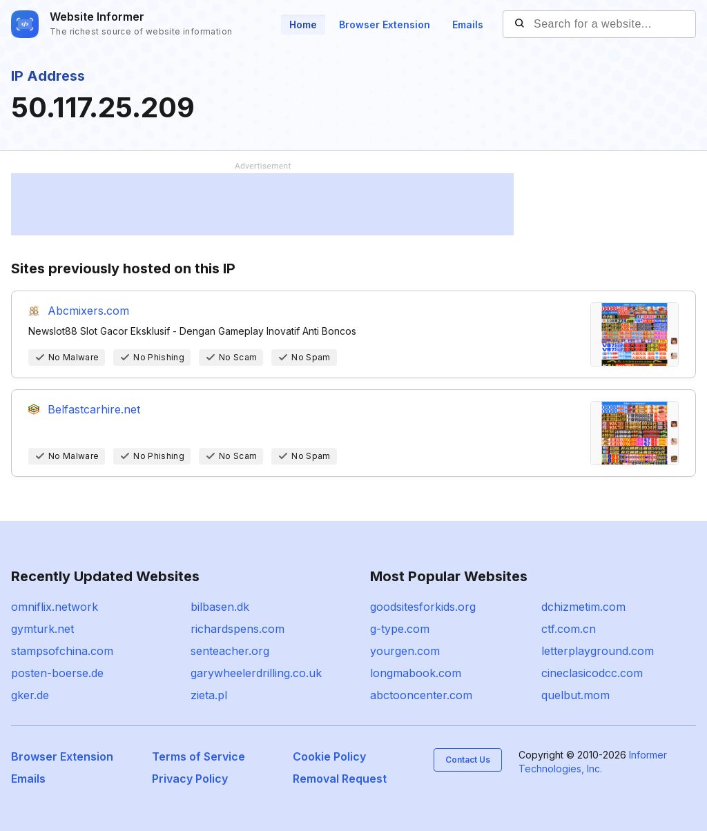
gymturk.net (42, 629)
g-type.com (399, 629)
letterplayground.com (597, 651)
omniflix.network (54, 607)
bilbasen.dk (220, 607)
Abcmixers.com (88, 310)
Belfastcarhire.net (94, 409)
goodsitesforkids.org (423, 607)
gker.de (30, 695)
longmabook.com (415, 673)
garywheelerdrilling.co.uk (256, 673)
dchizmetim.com (583, 607)
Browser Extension (384, 24)
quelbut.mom (575, 695)
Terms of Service (198, 756)
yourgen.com (405, 651)
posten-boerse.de (57, 673)
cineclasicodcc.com (592, 673)
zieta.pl (209, 695)
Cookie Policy (329, 756)
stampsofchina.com (62, 651)
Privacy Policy (190, 778)
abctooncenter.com (421, 695)
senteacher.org (230, 651)
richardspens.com (237, 629)
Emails (467, 24)
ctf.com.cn (568, 629)
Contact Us (467, 759)
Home (303, 24)
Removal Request (340, 778)
